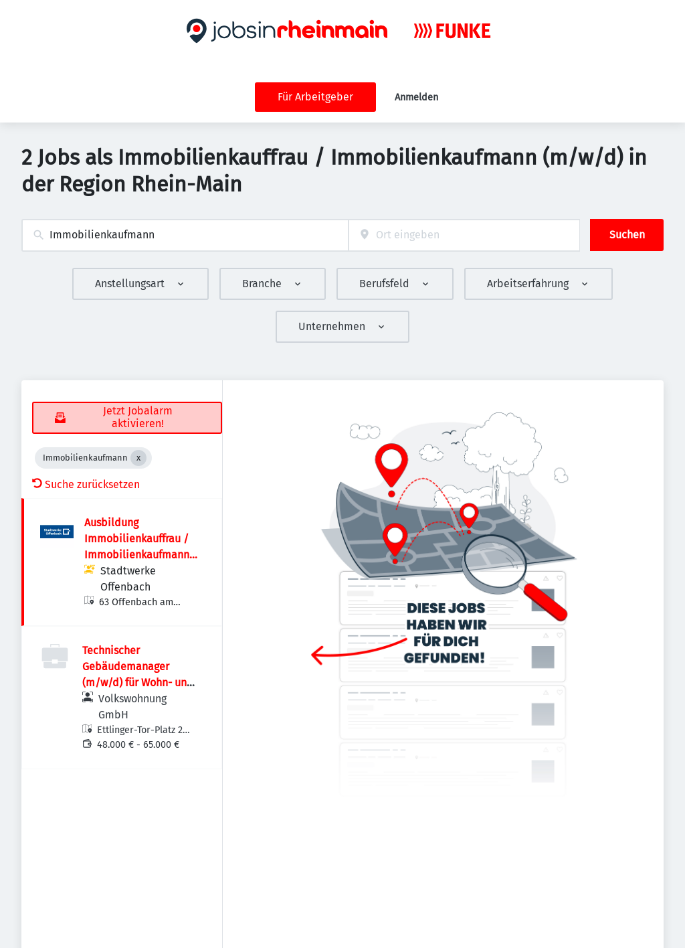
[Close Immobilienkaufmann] (138, 458)
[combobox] (185, 235)
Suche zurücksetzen (86, 484)
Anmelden (416, 97)
